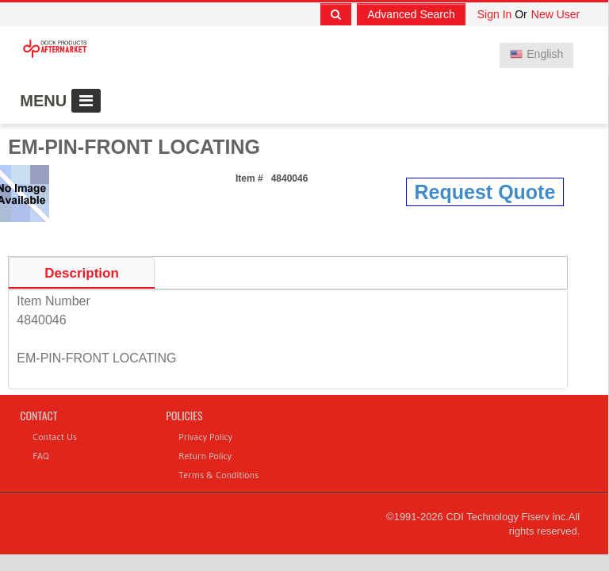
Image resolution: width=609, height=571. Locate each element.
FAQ (40, 456)
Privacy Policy (205, 437)
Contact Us (55, 437)
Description (81, 273)
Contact (38, 415)
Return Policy (205, 456)
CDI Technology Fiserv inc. (507, 517)
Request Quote (485, 192)
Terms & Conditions (218, 475)
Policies (184, 415)
